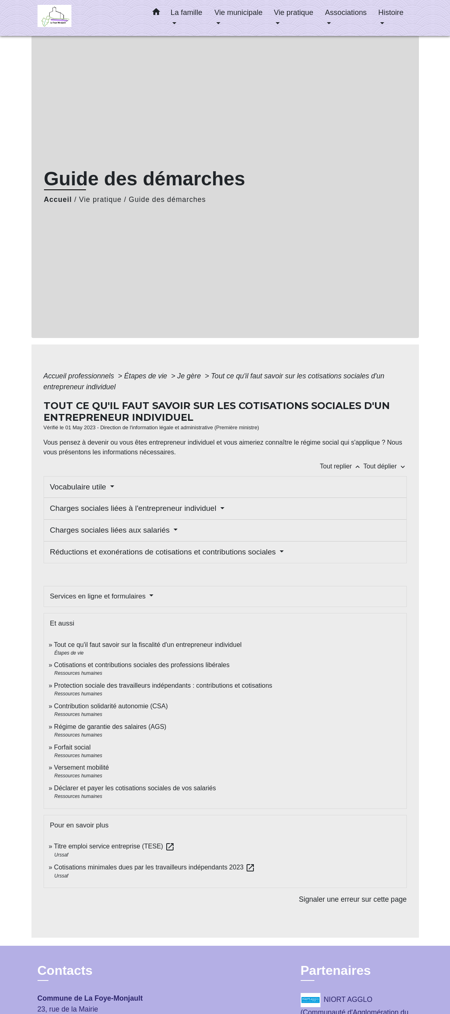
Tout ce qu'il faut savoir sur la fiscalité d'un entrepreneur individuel (148, 644)
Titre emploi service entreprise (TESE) (114, 846)
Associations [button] (345, 12)
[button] (156, 13)
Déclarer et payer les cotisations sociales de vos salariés (135, 788)
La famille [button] (187, 12)
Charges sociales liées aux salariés (111, 530)
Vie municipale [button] (238, 12)
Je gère (190, 376)
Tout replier (342, 466)
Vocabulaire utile (79, 487)
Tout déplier (384, 466)
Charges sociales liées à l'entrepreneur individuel (134, 508)
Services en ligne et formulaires (99, 596)
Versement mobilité (81, 767)
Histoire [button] (390, 12)
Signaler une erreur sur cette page (353, 899)
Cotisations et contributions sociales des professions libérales (142, 664)
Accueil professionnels (80, 376)
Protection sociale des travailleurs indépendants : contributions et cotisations (163, 685)
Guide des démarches (167, 199)
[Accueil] (88, 18)
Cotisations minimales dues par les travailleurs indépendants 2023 (154, 867)
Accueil (58, 199)
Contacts (65, 970)
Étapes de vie (147, 376)
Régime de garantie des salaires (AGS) (110, 726)
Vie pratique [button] (293, 12)
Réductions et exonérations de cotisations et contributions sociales (164, 552)
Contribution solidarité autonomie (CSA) (111, 706)
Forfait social (72, 747)
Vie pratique (100, 199)
